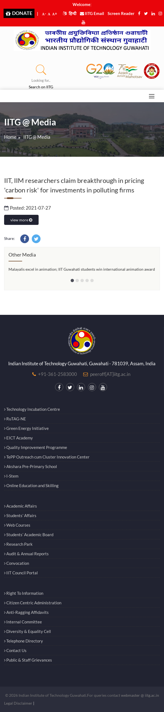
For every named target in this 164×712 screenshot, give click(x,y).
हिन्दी (69, 13)
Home (10, 137)
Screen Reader (121, 13)
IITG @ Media (36, 137)
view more (21, 220)
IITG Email (92, 13)
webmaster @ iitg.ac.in (140, 695)
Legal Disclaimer (18, 703)
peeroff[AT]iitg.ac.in (110, 374)
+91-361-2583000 (57, 374)
